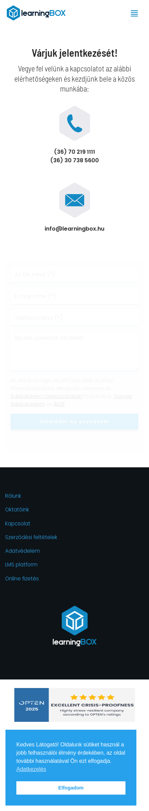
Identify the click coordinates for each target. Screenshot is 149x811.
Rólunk (13, 495)
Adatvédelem (22, 550)
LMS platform (21, 564)
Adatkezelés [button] (31, 769)
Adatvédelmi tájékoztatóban (47, 396)
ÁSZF (59, 404)
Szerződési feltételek (31, 537)
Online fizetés (22, 578)
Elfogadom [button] (71, 788)
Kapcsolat (17, 523)
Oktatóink (17, 509)
